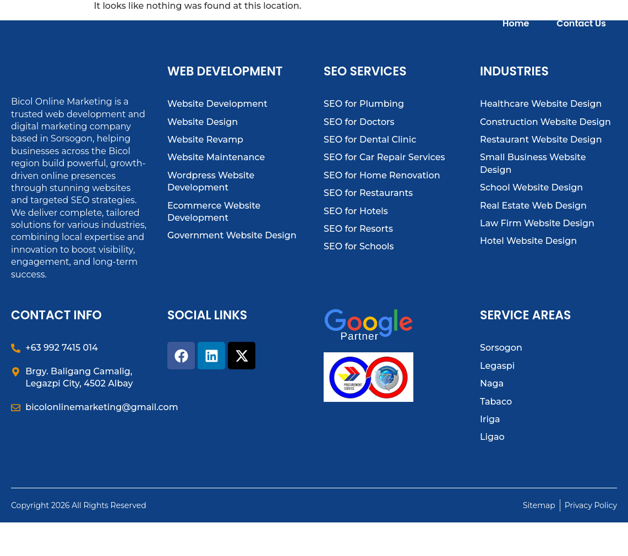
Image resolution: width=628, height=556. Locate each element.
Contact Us (581, 34)
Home (516, 34)
